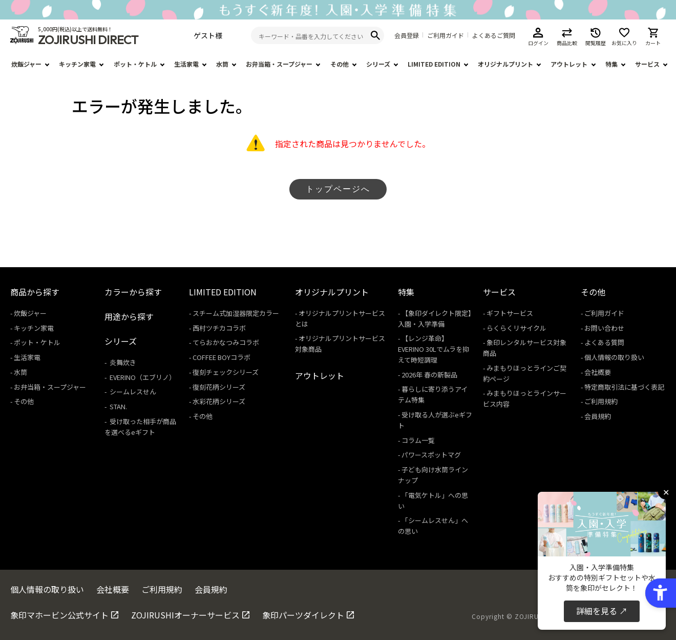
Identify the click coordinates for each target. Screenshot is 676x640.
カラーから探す (133, 292)
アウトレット (569, 63)
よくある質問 (604, 342)
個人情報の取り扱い (614, 357)
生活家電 (186, 63)
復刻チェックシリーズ (226, 372)
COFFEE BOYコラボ (221, 357)
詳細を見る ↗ (601, 611)
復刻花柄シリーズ (219, 387)
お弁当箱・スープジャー (279, 63)
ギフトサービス (510, 313)
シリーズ (378, 63)
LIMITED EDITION (434, 63)
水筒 (222, 63)
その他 (339, 63)
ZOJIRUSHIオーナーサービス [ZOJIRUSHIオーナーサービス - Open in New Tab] (185, 615)
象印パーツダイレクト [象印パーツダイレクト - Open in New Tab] (303, 615)
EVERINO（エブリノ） (142, 377)
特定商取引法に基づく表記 (624, 387)
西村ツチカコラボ (219, 328)
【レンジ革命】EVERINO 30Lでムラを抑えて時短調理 (433, 349)
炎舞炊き (122, 362)
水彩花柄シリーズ (219, 401)
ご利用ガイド (445, 35)
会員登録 (406, 35)
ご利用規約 (601, 401)
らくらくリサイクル (516, 328)
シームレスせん (132, 391)
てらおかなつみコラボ (226, 342)
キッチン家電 (77, 63)
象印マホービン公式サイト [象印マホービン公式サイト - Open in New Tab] (59, 615)
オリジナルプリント (505, 63)
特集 (611, 63)
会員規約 (597, 416)
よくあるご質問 (493, 35)
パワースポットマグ (431, 454)
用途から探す (129, 316)
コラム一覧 (418, 440)
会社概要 (597, 372)
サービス (647, 63)
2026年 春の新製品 (429, 374)
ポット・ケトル (135, 63)
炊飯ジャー (26, 63)
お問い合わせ (604, 328)
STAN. (117, 406)
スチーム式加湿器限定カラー (236, 313)
